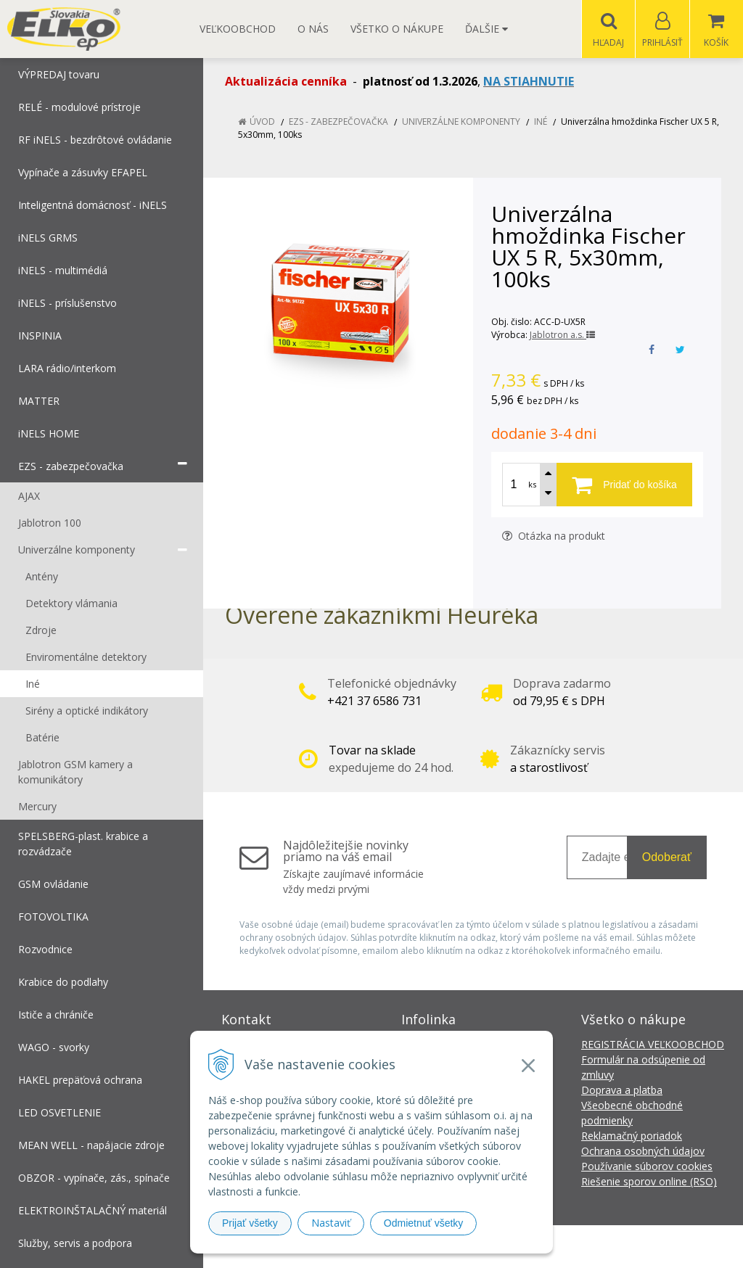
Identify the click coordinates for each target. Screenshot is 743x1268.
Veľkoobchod (238, 29)
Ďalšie (486, 29)
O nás (313, 29)
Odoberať (666, 858)
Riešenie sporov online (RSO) (649, 1182)
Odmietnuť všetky (424, 1223)
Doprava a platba (621, 1091)
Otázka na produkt (553, 536)
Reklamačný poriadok (631, 1136)
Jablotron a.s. (562, 335)
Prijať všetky (250, 1223)
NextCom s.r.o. (632, 1246)
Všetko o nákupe (396, 29)
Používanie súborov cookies (647, 1167)
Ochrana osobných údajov (643, 1151)
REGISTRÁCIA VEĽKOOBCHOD (652, 1045)
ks (532, 484)
